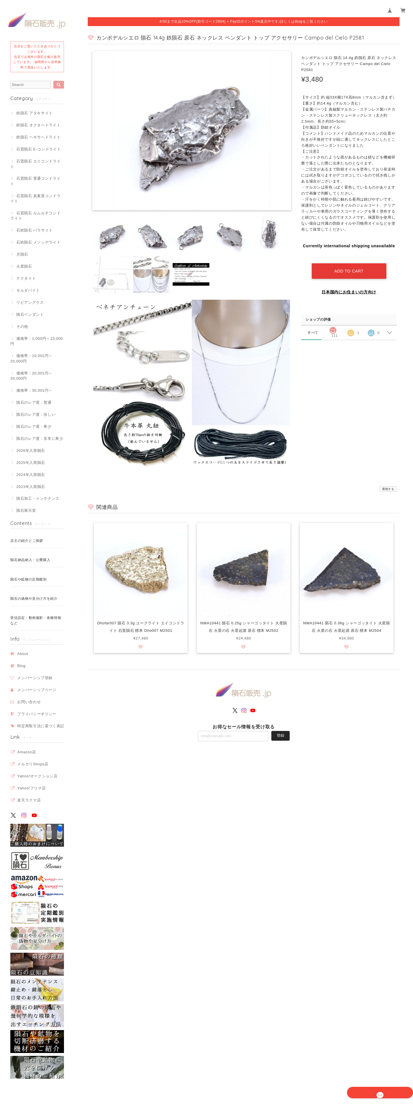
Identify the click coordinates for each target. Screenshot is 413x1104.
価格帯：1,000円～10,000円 (36, 341)
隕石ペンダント (30, 314)
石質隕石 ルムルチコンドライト (35, 215)
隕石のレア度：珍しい (36, 414)
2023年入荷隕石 (30, 487)
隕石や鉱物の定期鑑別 (28, 579)
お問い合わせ (29, 702)
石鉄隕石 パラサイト (34, 230)
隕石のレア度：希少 (34, 426)
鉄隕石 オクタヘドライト (38, 125)
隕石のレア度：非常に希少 (39, 438)
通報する (388, 489)
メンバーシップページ (37, 690)
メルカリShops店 (32, 764)
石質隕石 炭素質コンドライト (35, 198)
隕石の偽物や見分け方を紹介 (34, 599)
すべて (313, 327)
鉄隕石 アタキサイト (34, 113)
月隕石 (22, 254)
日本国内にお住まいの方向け (349, 286)
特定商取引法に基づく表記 (40, 726)
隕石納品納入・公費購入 (30, 560)
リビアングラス (30, 302)
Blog (21, 666)
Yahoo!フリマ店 (31, 788)
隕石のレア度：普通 (34, 402)
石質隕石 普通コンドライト (35, 181)
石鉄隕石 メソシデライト (38, 242)
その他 (22, 326)
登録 (280, 736)
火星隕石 (24, 266)
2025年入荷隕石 (30, 462)
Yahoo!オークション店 (37, 776)
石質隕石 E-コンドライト (38, 149)
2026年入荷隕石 (30, 450)
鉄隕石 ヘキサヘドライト (38, 137)
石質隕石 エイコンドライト (35, 163)
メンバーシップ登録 (34, 678)
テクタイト (26, 278)
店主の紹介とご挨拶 (26, 541)
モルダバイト (28, 290)
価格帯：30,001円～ (34, 390)
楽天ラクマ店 (29, 800)
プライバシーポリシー (37, 714)
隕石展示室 (26, 510)
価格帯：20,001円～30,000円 (31, 376)
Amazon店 (26, 752)
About (22, 654)
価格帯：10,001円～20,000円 (31, 358)
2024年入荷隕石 (30, 474)
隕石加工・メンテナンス (37, 498)
